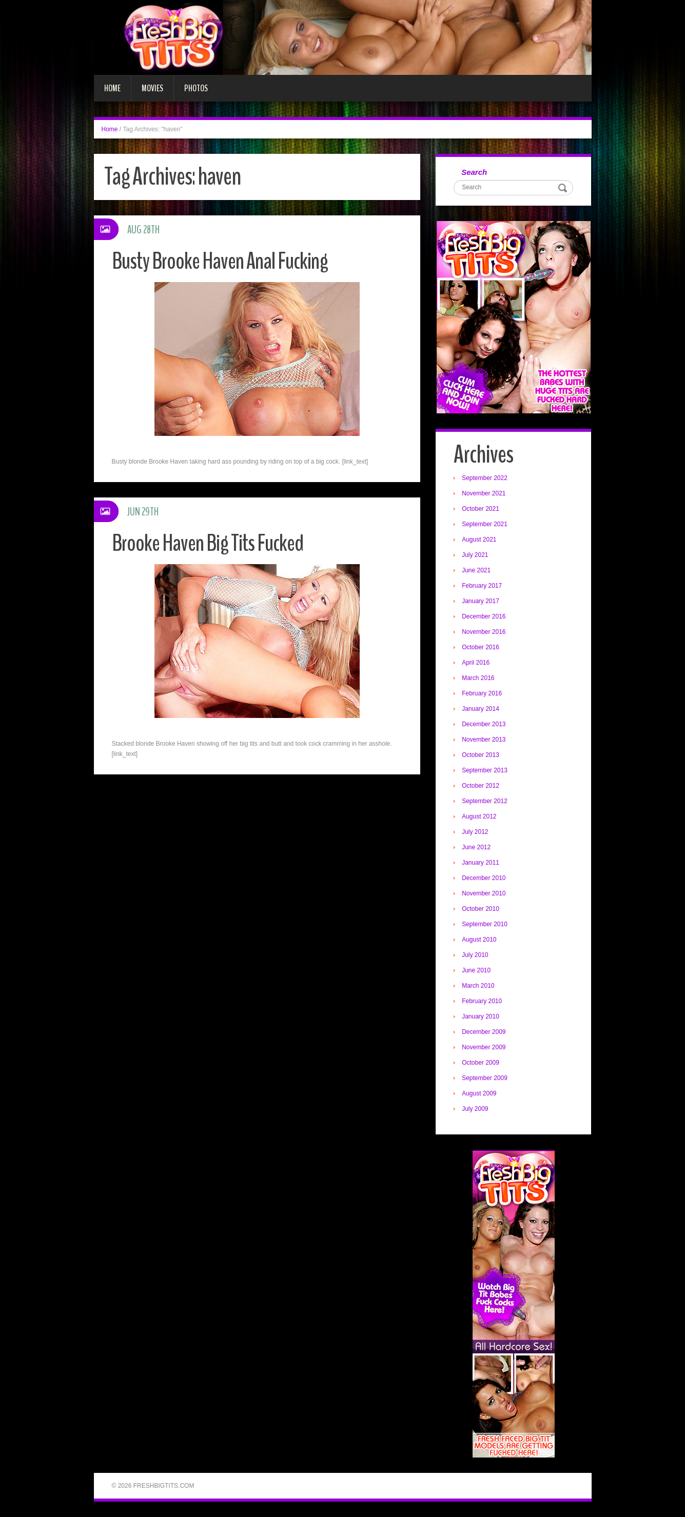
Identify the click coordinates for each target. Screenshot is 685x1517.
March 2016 (478, 678)
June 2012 (476, 847)
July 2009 (475, 1108)
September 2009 (484, 1078)
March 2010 (478, 985)
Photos (196, 88)
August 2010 (479, 939)
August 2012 (479, 816)
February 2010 (482, 1001)
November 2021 (483, 493)
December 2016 (483, 616)
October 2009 (480, 1062)
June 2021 (476, 570)
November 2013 (483, 739)
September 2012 (484, 801)
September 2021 (484, 524)
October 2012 (480, 785)
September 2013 (484, 770)
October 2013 (480, 754)
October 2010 (480, 908)
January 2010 (480, 1016)
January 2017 (480, 601)
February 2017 (482, 585)
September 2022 (484, 478)
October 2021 (480, 508)
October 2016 (480, 647)
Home (112, 88)
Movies (152, 88)
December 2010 (483, 878)
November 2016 (483, 631)
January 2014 (480, 708)
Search (474, 172)
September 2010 (484, 924)
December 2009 (483, 1031)
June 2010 (476, 970)
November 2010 (483, 893)
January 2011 (480, 862)
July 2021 (475, 554)
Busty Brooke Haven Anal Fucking (220, 261)
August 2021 (479, 539)
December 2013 (483, 724)
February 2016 (482, 693)
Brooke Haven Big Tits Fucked (207, 543)
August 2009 (479, 1093)
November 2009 (483, 1047)
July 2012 (475, 831)
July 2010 (475, 955)
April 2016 (476, 662)
